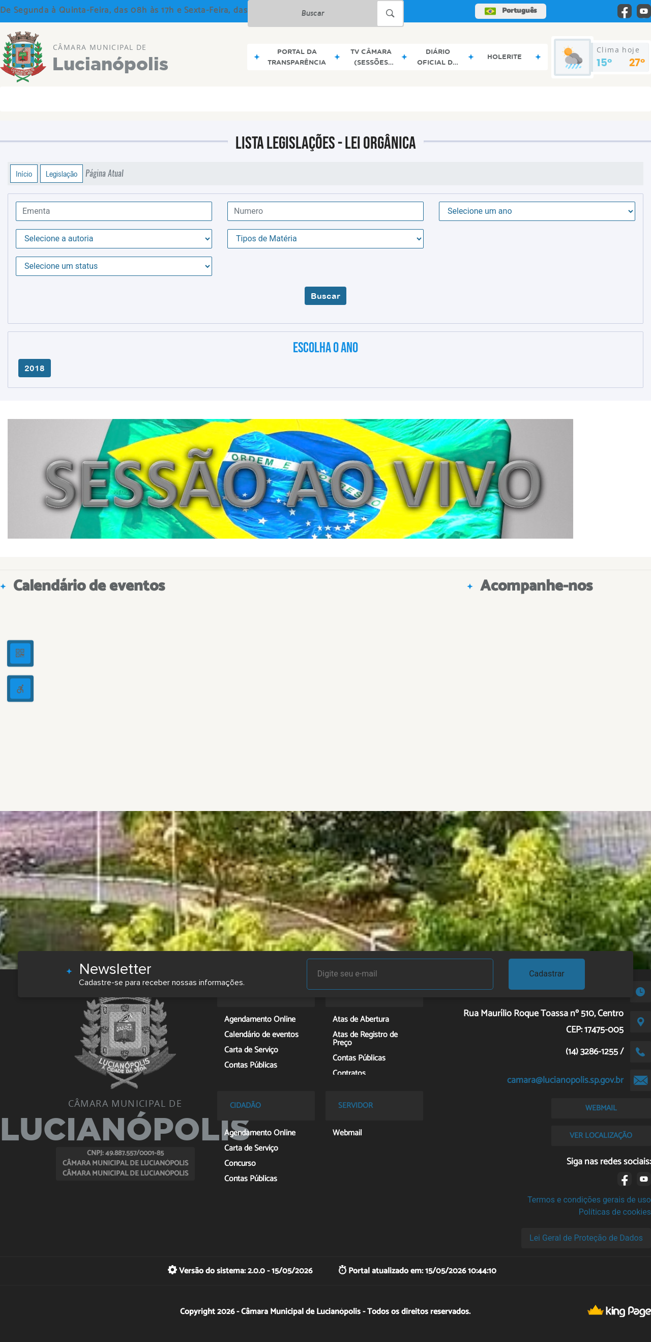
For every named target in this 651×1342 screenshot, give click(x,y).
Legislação (61, 174)
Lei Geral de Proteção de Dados (586, 1238)
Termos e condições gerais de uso (589, 1200)
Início (24, 174)
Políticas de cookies (615, 1212)
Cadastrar (547, 973)
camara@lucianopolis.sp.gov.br (565, 1080)
